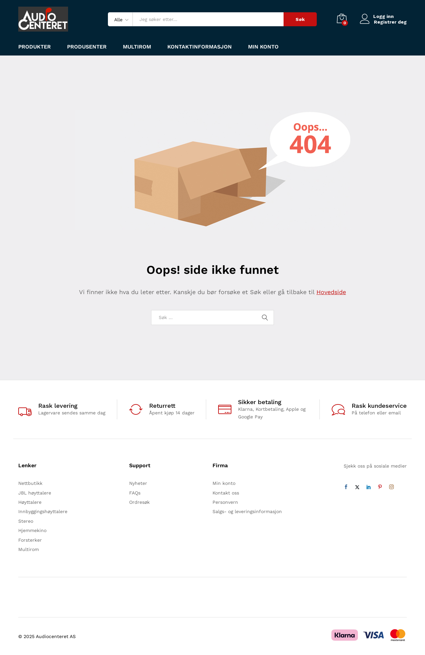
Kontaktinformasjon (199, 47)
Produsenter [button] (87, 47)
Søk (300, 19)
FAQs (134, 492)
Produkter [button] (34, 47)
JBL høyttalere (34, 492)
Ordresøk (139, 502)
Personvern (225, 502)
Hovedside (331, 291)
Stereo (25, 521)
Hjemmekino (32, 530)
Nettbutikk (30, 483)
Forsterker (30, 540)
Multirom (137, 47)
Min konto (263, 47)
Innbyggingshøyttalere (42, 511)
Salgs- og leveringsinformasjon (247, 511)
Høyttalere (30, 502)
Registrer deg (390, 22)
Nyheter (138, 483)
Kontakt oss (225, 492)
